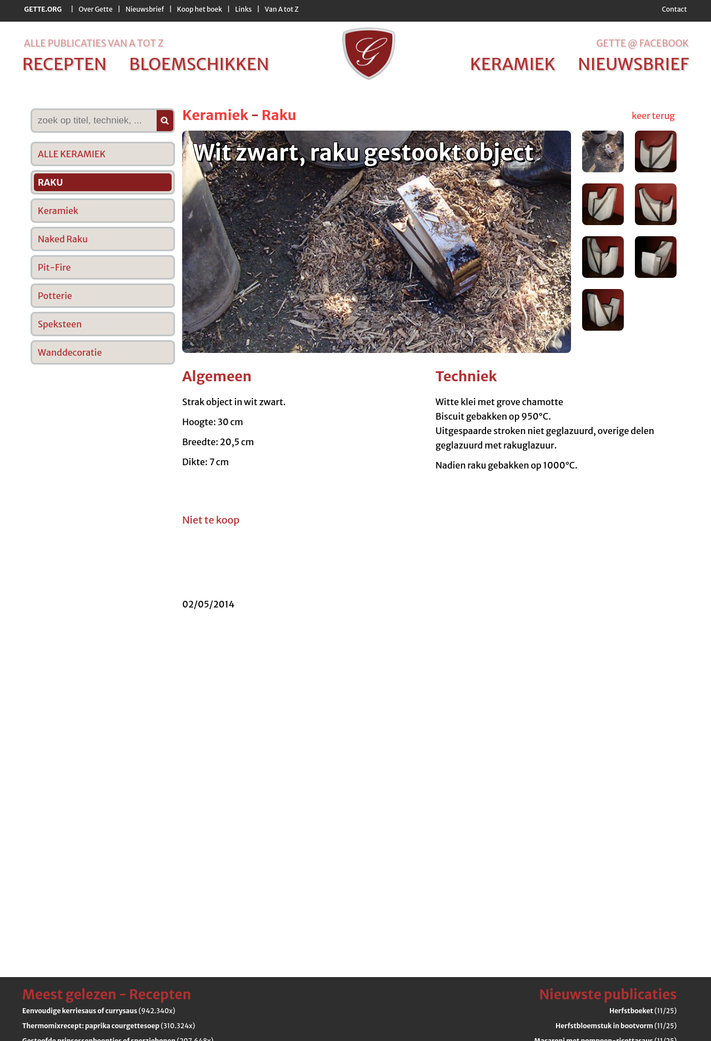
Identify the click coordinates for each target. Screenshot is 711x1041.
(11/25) (643, 1011)
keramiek (512, 63)
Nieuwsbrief (145, 9)
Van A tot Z (282, 9)
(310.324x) (108, 1026)
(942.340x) (99, 1011)
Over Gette (95, 9)
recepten (64, 63)
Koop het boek (199, 9)
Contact (674, 9)
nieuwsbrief (633, 63)
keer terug (653, 115)
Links (243, 9)
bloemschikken (199, 63)
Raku (279, 115)
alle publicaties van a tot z (93, 43)
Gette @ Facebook (642, 43)
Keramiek (215, 115)
